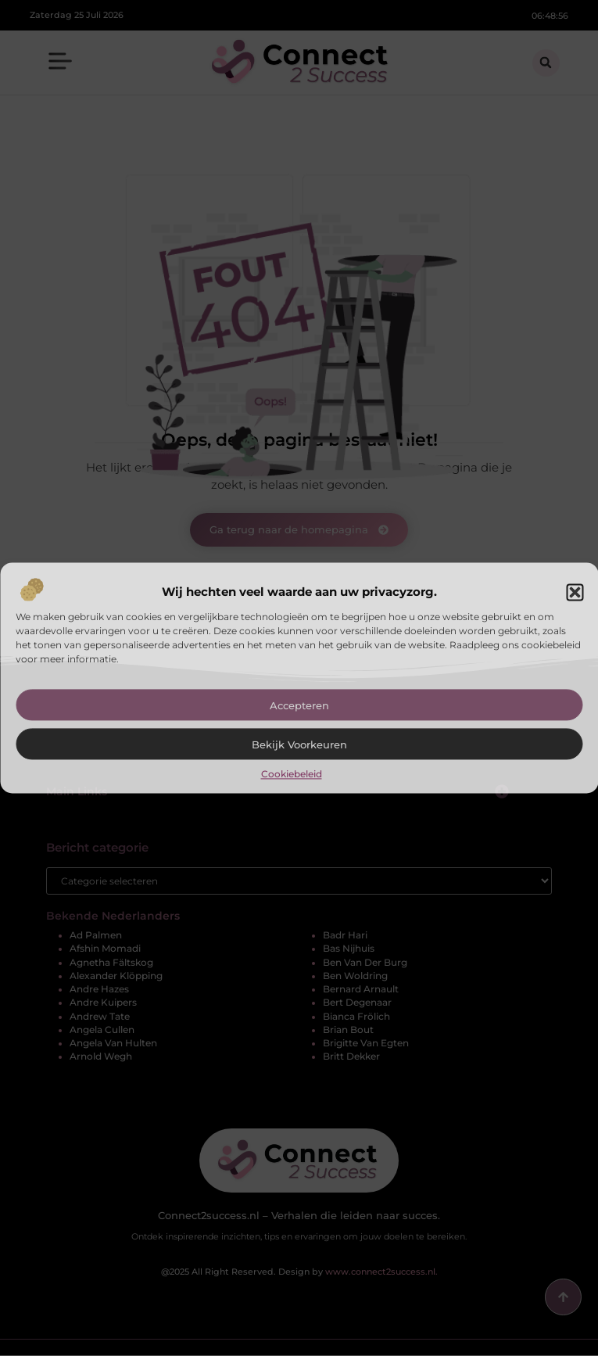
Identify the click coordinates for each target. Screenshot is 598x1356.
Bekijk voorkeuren (299, 744)
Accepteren (299, 705)
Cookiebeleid (291, 774)
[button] (574, 592)
